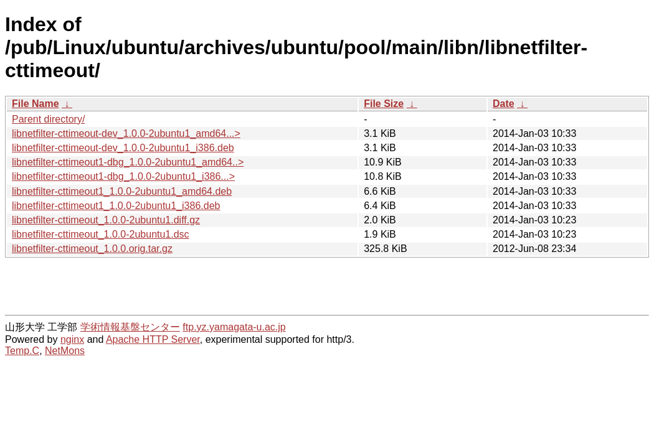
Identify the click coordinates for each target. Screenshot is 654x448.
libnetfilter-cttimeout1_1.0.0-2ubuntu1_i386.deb (116, 205)
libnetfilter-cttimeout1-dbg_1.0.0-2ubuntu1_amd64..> (128, 162)
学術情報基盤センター (130, 327)
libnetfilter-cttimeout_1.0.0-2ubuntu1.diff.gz (106, 220)
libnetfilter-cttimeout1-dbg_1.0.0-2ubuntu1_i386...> (123, 176)
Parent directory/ (48, 119)
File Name (35, 103)
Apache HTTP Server (153, 339)
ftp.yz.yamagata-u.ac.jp (233, 327)
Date (503, 103)
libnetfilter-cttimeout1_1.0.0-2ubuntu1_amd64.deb (122, 191)
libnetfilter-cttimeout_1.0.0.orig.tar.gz (92, 248)
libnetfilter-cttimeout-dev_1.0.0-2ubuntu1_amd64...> (126, 133)
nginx (72, 339)
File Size (384, 103)
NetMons (65, 350)
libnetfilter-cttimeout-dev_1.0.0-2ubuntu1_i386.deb (123, 147)
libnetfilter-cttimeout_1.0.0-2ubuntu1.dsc (100, 234)
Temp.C (22, 350)
